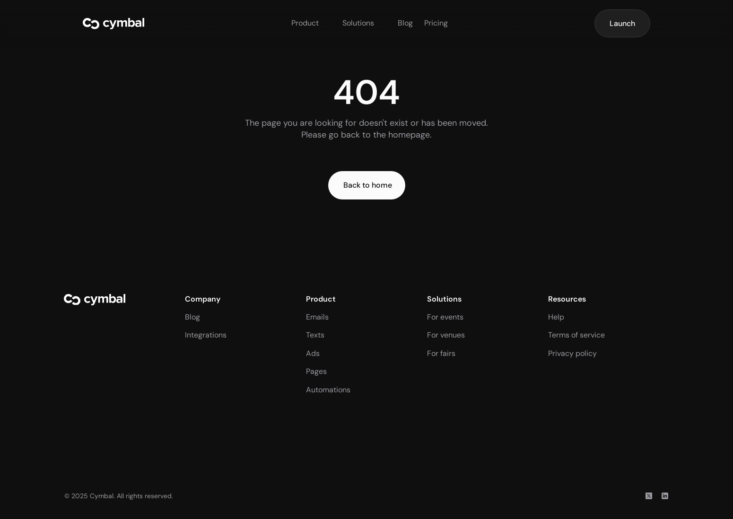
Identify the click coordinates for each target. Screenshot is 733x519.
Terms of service (576, 335)
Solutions (358, 23)
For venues (446, 335)
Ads (313, 353)
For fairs (441, 353)
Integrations (206, 335)
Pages (316, 371)
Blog (405, 23)
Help (556, 317)
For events (445, 317)
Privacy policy (572, 353)
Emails (317, 317)
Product (305, 23)
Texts (315, 335)
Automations (328, 390)
